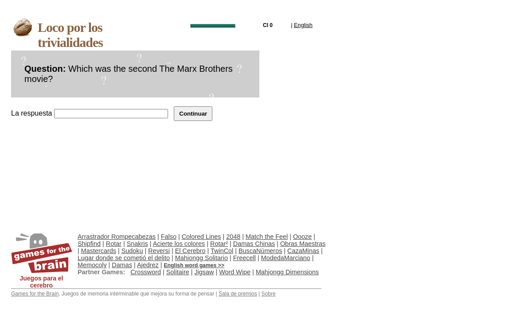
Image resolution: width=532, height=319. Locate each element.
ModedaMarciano (285, 257)
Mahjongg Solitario (201, 257)
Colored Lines (201, 236)
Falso (168, 236)
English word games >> (194, 265)
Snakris (137, 243)
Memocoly (92, 264)
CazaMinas (303, 250)
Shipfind (89, 243)
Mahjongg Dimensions (287, 272)
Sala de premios (238, 294)
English (303, 25)
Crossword (145, 272)
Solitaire (177, 272)
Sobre (269, 294)
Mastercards (98, 250)
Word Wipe (234, 272)
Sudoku (132, 250)
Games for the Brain (35, 294)
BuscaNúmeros (260, 250)
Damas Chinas (254, 243)
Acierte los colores (179, 243)
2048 (233, 236)
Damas (122, 264)
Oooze (302, 236)
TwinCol (222, 250)
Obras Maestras (302, 243)
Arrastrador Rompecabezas (117, 236)
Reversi (159, 250)
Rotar (113, 243)
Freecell (244, 257)
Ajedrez (148, 264)
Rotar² (219, 243)
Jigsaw (204, 272)
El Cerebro (190, 250)
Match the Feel (267, 236)
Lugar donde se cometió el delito (124, 257)
